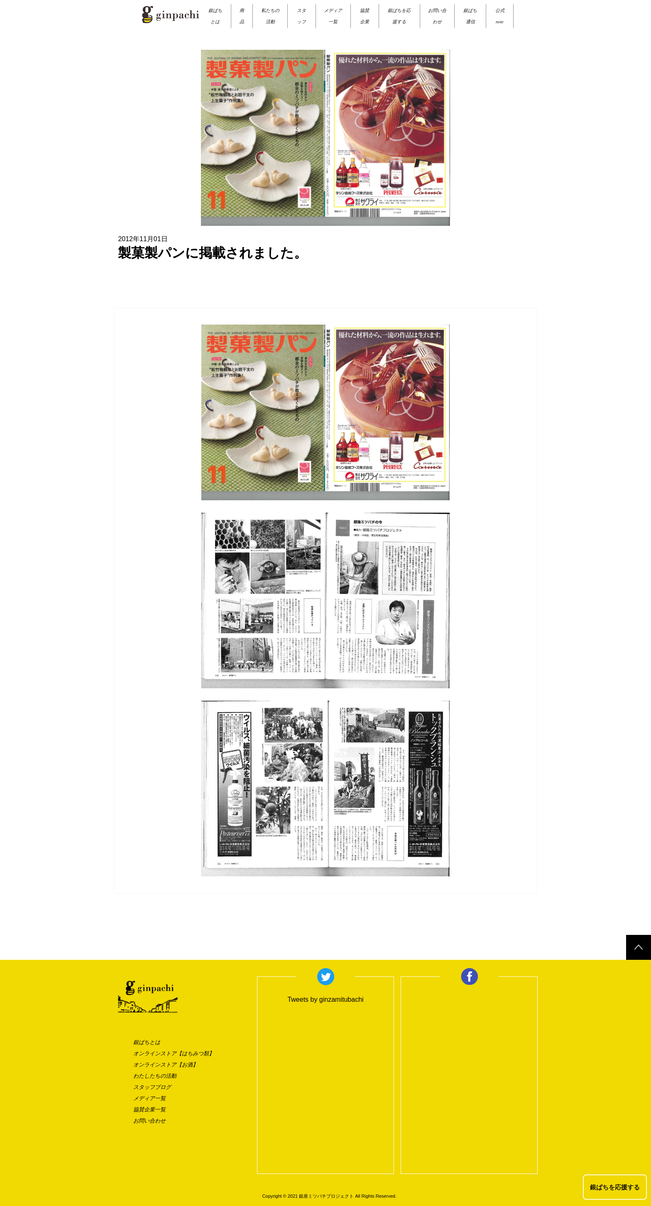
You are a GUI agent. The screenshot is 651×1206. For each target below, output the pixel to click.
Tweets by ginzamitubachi (325, 999)
